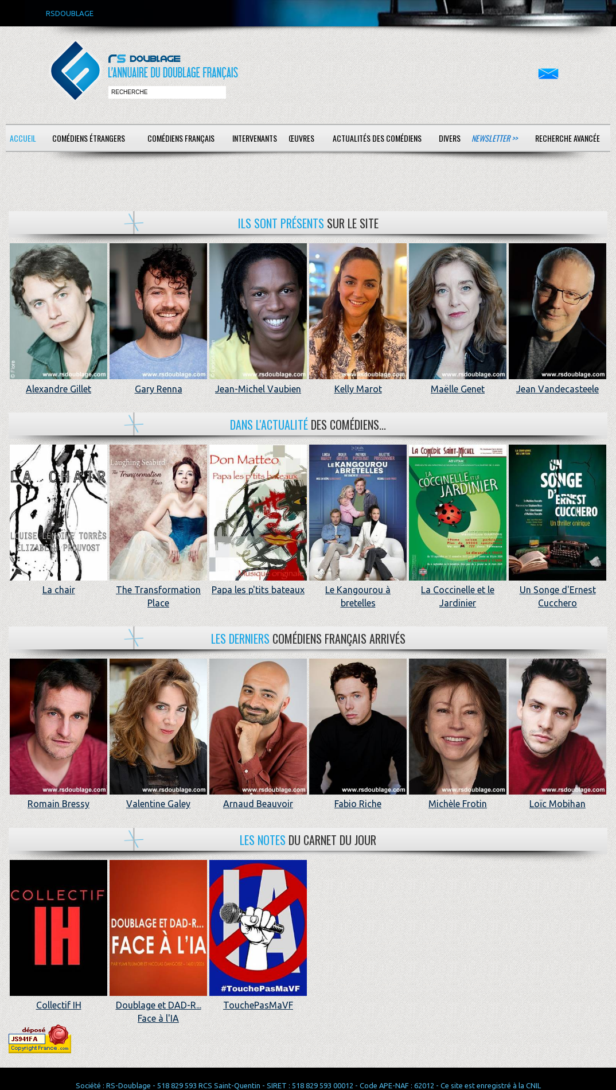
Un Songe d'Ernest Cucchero (557, 590)
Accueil (23, 138)
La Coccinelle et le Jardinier (457, 590)
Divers (450, 138)
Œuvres (301, 138)
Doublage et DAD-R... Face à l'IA (158, 1005)
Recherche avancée (567, 138)
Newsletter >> (494, 138)
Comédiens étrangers (88, 138)
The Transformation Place (158, 590)
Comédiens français (181, 138)
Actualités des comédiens (377, 138)
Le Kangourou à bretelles (358, 590)
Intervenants (254, 138)
